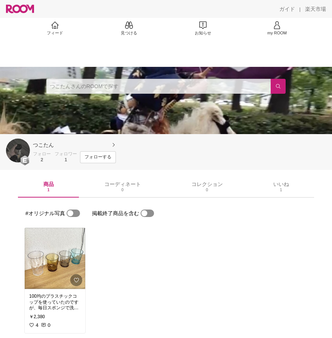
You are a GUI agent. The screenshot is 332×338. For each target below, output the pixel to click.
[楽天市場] (315, 9)
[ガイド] (287, 9)
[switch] (73, 213)
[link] (55, 258)
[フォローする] (98, 157)
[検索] (278, 86)
